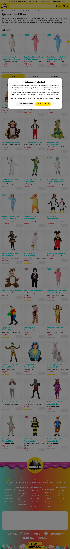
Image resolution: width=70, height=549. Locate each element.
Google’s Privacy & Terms (51, 99)
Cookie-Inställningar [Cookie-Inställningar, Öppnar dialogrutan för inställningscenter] (24, 104)
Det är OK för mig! (43, 104)
